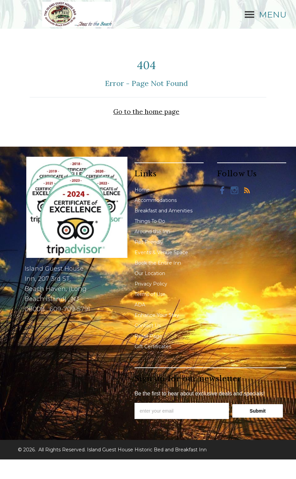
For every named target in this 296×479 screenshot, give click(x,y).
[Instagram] (234, 190)
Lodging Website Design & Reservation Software (197, 469)
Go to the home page (146, 112)
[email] (182, 411)
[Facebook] (222, 190)
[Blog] (246, 190)
